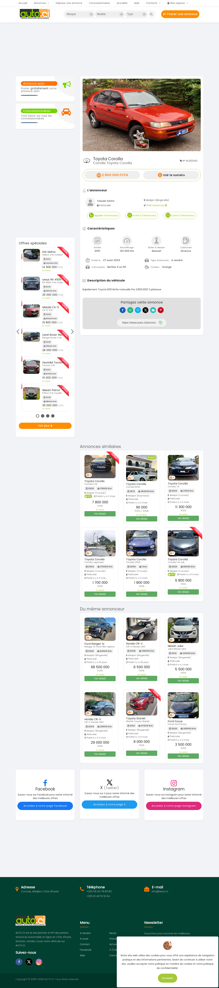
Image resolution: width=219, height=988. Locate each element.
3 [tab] (47, 416)
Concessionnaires (99, 3)
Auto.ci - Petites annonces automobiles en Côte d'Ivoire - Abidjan (35, 14)
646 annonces (157, 205)
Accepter (165, 976)
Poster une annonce (180, 14)
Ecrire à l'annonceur (141, 215)
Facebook (85, 950)
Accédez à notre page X (109, 804)
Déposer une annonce (69, 3)
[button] (91, 115)
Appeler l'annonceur (103, 215)
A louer (84, 938)
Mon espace (176, 3)
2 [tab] (42, 416)
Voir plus (45, 425)
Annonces (40, 3)
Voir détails (100, 513)
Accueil (23, 3)
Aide (136, 3)
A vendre (85, 933)
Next (71, 331)
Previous (18, 331)
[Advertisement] (109, 49)
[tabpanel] (45, 329)
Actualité (122, 3)
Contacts (151, 3)
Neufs (113, 933)
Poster (113, 938)
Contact (85, 944)
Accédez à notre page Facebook (45, 805)
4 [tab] (52, 416)
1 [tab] (37, 416)
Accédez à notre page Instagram (174, 805)
